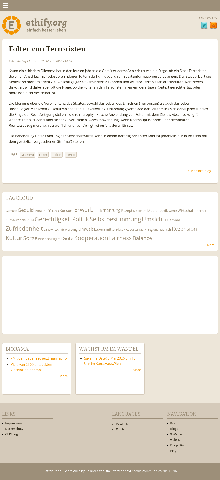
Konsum (66, 210)
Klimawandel (16, 219)
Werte (173, 211)
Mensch (165, 229)
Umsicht (153, 219)
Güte (68, 238)
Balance (142, 238)
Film (47, 210)
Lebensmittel (104, 229)
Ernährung (110, 210)
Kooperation (91, 238)
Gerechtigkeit (53, 219)
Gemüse (11, 211)
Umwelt (85, 229)
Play (173, 450)
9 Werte (176, 434)
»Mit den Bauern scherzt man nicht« (39, 358)
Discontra (139, 211)
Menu (5, 5)
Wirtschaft (186, 210)
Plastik (120, 229)
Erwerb (84, 210)
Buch (174, 423)
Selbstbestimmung (115, 219)
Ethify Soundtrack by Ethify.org (38, 292)
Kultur (14, 238)
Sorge (30, 238)
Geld (31, 220)
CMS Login (13, 434)
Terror (70, 155)
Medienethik (157, 210)
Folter (43, 155)
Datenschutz (14, 428)
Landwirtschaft (54, 229)
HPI (97, 211)
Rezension (184, 228)
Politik (56, 155)
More (210, 245)
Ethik (55, 211)
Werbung (71, 229)
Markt (143, 229)
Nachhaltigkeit (50, 238)
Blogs (174, 428)
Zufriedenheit (24, 228)
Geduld (26, 210)
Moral (39, 211)
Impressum (13, 423)
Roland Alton (95, 471)
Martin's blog (200, 171)
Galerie (175, 439)
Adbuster (132, 229)
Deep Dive (177, 445)
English (121, 429)
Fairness (120, 238)
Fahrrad (200, 211)
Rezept (126, 210)
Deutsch (122, 424)
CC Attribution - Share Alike (60, 471)
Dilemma (27, 155)
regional (153, 229)
